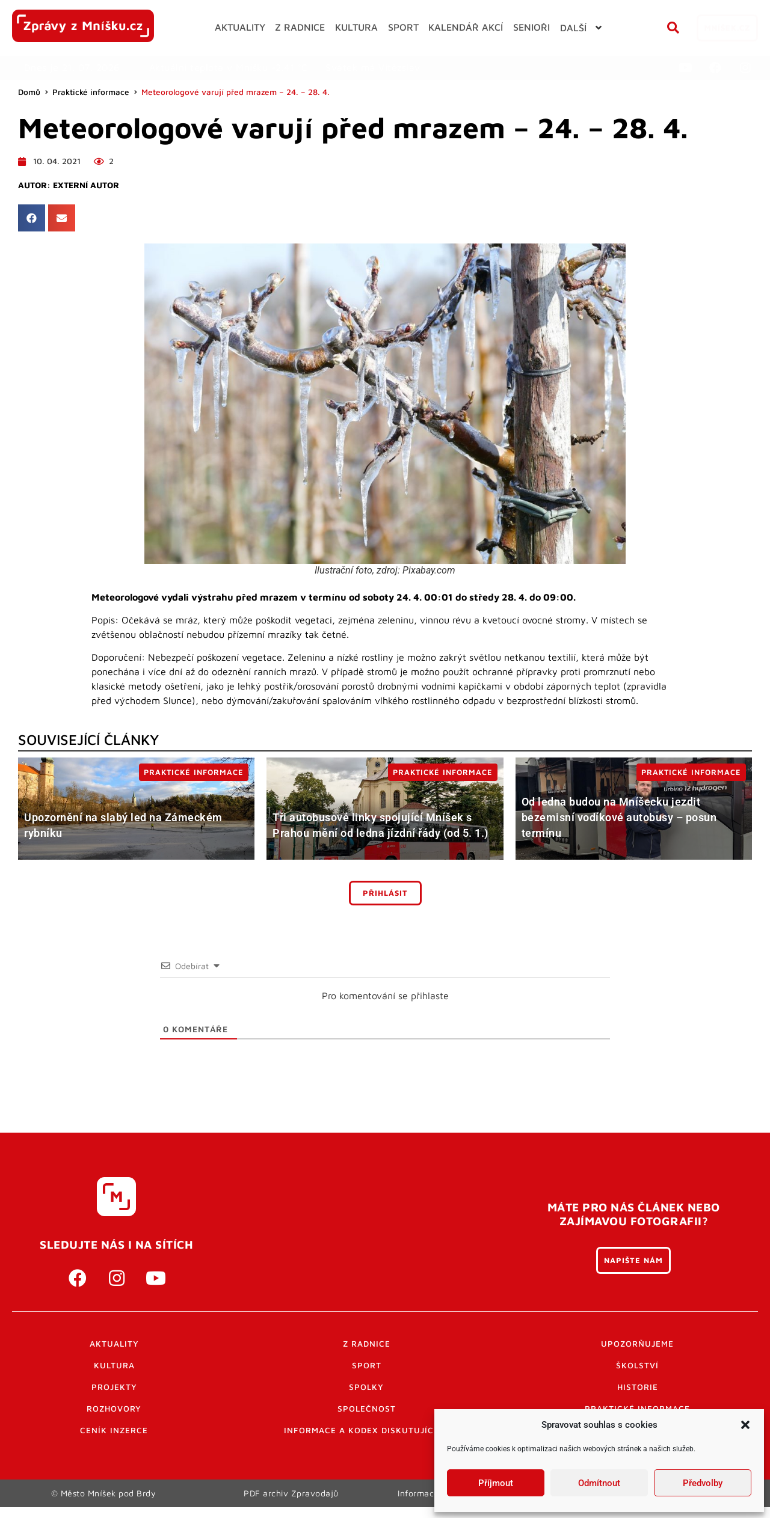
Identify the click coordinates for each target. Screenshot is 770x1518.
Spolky (366, 1387)
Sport (366, 1365)
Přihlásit (385, 893)
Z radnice (366, 1343)
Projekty (114, 1387)
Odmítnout (599, 1483)
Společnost (366, 1408)
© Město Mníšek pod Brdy (103, 1498)
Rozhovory (114, 1408)
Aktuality (114, 1343)
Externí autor (86, 185)
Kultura (114, 1365)
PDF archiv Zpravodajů (291, 1498)
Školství (637, 1365)
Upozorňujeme (637, 1343)
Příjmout (495, 1483)
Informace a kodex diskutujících (366, 1430)
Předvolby (702, 1483)
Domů (29, 92)
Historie (637, 1387)
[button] (745, 1425)
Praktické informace (90, 92)
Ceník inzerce (114, 1430)
